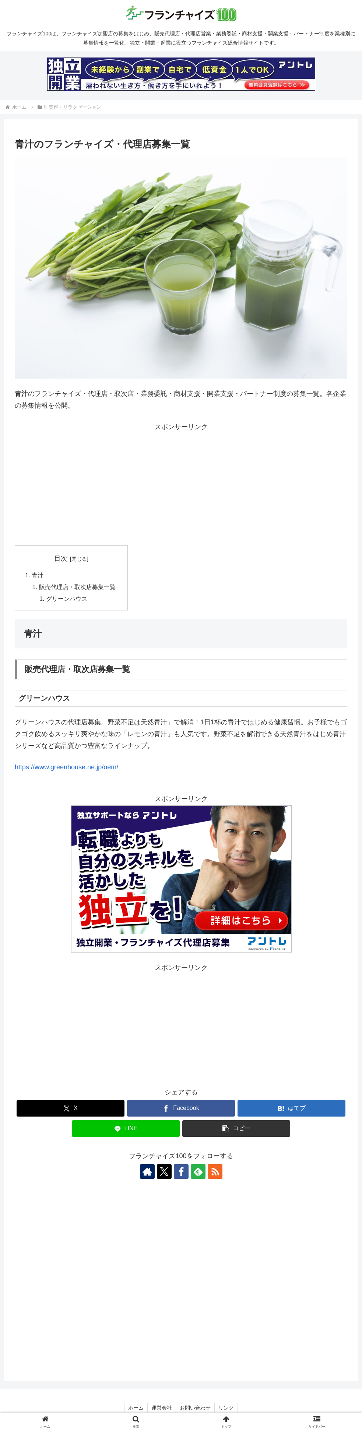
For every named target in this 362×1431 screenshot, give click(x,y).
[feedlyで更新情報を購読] (198, 1171)
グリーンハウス (66, 598)
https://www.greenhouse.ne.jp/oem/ (66, 767)
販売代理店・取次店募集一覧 (77, 587)
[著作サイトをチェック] (147, 1171)
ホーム (136, 1408)
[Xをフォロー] (164, 1171)
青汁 (37, 575)
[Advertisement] (181, 484)
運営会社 (161, 1408)
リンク (226, 1408)
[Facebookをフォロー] (181, 1171)
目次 (60, 558)
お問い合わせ (195, 1408)
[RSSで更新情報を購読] (215, 1171)
